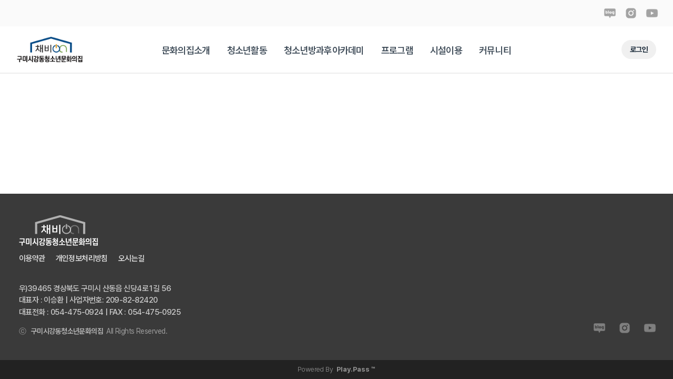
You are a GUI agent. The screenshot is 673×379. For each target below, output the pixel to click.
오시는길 (131, 258)
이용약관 (32, 258)
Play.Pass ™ (355, 369)
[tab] (186, 50)
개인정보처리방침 (82, 258)
